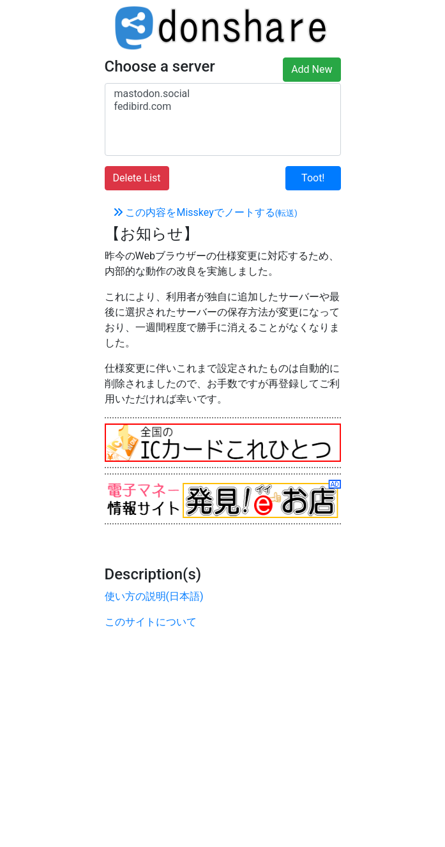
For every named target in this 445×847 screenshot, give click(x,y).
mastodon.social (223, 94)
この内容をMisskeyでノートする (205, 212)
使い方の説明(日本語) (154, 596)
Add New (311, 69)
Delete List (137, 178)
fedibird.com (223, 106)
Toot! (312, 178)
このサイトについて (151, 622)
